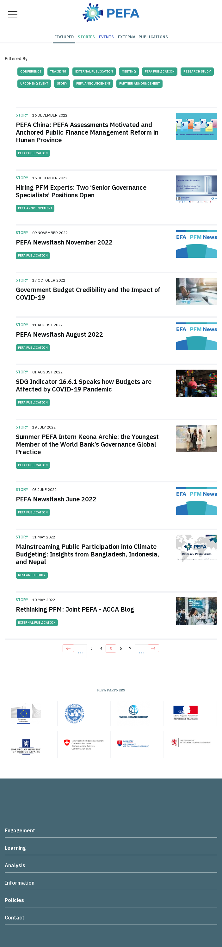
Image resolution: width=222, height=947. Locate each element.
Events (106, 37)
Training (58, 71)
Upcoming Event (34, 83)
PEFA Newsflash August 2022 (59, 334)
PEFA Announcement (93, 83)
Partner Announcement (139, 83)
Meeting (129, 71)
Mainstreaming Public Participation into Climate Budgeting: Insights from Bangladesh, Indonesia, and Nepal (87, 554)
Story (62, 83)
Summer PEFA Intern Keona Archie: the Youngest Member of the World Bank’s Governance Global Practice (87, 444)
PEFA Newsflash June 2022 (56, 499)
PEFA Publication (160, 71)
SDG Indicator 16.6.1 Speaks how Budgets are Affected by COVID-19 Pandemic (83, 385)
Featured (64, 37)
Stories (86, 37)
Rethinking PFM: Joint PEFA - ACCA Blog (75, 609)
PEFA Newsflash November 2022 (64, 242)
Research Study (197, 71)
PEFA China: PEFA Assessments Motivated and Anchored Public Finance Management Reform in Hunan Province (87, 132)
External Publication (94, 71)
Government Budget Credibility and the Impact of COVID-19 (88, 293)
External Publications (143, 37)
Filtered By (16, 58)
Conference (30, 71)
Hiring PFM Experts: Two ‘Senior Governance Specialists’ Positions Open (81, 191)
